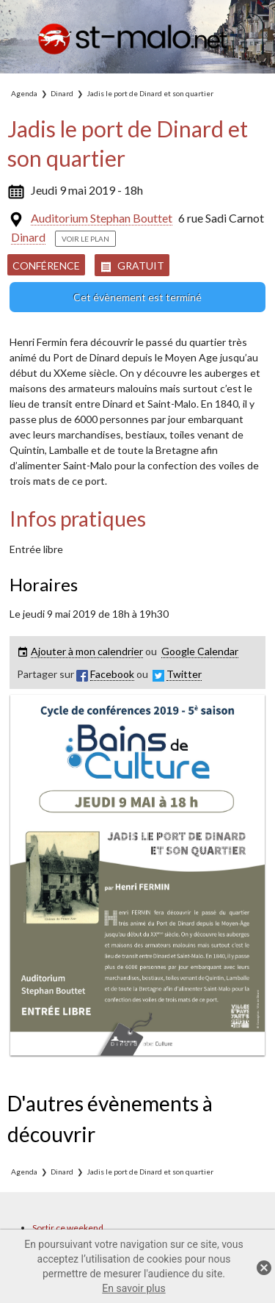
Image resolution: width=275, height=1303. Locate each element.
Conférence (46, 265)
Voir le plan (85, 238)
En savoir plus (133, 1288)
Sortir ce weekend (67, 1227)
